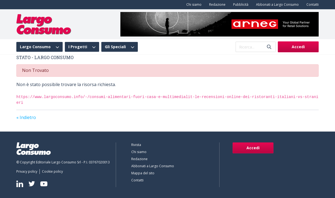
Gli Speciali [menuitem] (115, 46)
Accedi (298, 46)
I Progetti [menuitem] (77, 46)
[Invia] (269, 47)
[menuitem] (193, 4)
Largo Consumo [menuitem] (35, 46)
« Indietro (26, 117)
